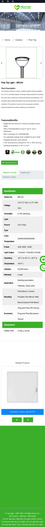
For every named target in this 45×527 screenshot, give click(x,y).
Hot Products (13, 516)
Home (7, 40)
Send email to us (11, 163)
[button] (41, 63)
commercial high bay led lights (13, 522)
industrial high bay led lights (32, 524)
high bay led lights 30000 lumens (29, 519)
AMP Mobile (31, 516)
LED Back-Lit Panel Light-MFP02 (22, 412)
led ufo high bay (9, 519)
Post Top (32, 40)
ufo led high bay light (34, 522)
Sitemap (23, 516)
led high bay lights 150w (11, 524)
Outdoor (19, 40)
